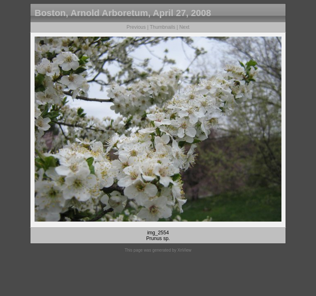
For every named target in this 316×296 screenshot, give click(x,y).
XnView (184, 250)
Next (184, 27)
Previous (136, 27)
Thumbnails (162, 27)
